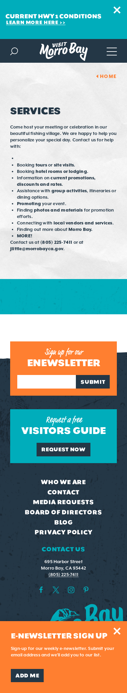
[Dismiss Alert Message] (117, 10)
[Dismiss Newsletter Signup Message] (117, 631)
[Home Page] (64, 51)
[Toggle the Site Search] (14, 50)
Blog (63, 522)
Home (108, 76)
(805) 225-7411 (63, 574)
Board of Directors (63, 512)
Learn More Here (32, 22)
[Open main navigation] (112, 50)
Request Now (63, 449)
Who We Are (63, 482)
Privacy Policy (63, 532)
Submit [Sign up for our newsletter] (93, 382)
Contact (63, 492)
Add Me (27, 675)
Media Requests (63, 502)
